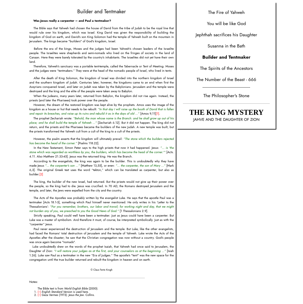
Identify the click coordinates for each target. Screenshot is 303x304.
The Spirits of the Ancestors (226, 68)
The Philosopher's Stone (227, 95)
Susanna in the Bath (226, 45)
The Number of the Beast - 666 (226, 79)
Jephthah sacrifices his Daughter (226, 34)
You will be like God (226, 23)
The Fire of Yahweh (226, 12)
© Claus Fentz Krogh (101, 270)
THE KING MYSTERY (226, 112)
